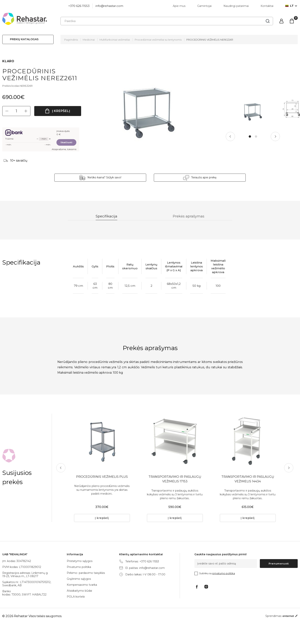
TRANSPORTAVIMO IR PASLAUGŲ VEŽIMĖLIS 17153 (174, 479)
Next (275, 136)
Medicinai (89, 39)
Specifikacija (106, 216)
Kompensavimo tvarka (82, 584)
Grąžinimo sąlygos (79, 579)
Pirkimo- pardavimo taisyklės (86, 573)
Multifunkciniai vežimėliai (114, 39)
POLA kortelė (76, 596)
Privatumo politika (79, 567)
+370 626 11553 (79, 6)
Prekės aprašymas (188, 216)
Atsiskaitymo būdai (79, 590)
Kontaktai (267, 6)
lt (289, 5)
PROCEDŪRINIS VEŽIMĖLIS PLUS (102, 477)
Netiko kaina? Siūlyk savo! (104, 177)
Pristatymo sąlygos (79, 561)
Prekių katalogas (24, 39)
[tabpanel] (253, 111)
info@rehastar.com (109, 6)
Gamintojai (204, 6)
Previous (230, 136)
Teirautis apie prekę (203, 177)
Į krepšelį (61, 111)
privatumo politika (223, 573)
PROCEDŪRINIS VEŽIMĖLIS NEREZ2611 (209, 39)
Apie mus (179, 6)
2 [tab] (256, 136)
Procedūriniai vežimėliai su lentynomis (158, 39)
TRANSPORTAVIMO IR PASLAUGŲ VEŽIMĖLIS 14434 (247, 479)
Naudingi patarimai (236, 6)
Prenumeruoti (279, 563)
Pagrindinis (71, 39)
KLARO (8, 61)
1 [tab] (250, 136)
